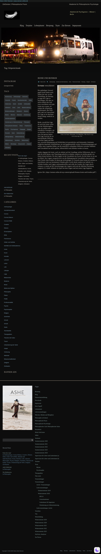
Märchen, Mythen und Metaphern (44, 415)
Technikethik (7, 330)
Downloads (38, 400)
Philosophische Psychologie (42, 423)
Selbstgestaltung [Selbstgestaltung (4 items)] (9, 136)
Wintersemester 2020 (41, 522)
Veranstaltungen (39, 479)
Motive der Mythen (9, 288)
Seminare (37, 438)
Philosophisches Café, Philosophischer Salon (47, 426)
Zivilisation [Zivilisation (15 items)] (7, 147)
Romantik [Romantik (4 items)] (7, 133)
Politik (5, 299)
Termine (29, 25)
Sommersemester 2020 (41, 441)
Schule (6, 323)
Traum (6, 341)
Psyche (6, 306)
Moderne (6, 281)
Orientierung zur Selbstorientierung (49, 505)
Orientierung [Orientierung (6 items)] (27, 114)
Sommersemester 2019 (44, 490)
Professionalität (8, 302)
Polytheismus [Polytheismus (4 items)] (28, 125)
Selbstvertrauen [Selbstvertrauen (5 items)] (9, 140)
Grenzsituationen (44, 499)
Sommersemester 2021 (41, 444)
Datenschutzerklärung (41, 397)
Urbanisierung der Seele (11, 345)
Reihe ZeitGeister (40, 432)
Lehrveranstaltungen (40, 412)
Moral (5, 284)
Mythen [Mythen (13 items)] (7, 114)
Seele (5, 327)
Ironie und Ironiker (47, 78)
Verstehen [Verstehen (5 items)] (17, 140)
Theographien (8, 334)
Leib (5, 267)
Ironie (70, 81)
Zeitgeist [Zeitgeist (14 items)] (29, 144)
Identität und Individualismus (62, 81)
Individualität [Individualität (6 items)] (27, 103)
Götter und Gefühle (9, 242)
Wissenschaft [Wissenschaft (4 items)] (21, 144)
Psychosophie (8, 309)
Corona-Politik (8, 221)
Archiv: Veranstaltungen (43, 485)
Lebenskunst (39, 25)
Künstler (6, 256)
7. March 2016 (42, 81)
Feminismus (7, 238)
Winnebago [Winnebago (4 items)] (13, 144)
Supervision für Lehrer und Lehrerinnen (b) (47, 458)
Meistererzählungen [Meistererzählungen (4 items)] (10, 111)
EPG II (41, 496)
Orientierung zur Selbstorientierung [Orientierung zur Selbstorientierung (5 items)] (13, 122)
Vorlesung (83, 81)
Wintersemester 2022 (41, 528)
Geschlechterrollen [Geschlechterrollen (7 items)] (22, 100)
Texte (57, 25)
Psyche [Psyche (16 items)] (7, 129)
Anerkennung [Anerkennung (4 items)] (8, 96)
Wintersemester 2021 (41, 525)
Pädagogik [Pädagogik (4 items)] (22, 129)
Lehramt (6, 260)
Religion (6, 313)
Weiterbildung (39, 517)
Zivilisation (93, 81)
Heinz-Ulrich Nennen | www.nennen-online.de (14, 1)
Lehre (5, 263)
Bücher (38, 467)
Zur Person (66, 25)
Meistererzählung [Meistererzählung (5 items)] (26, 107)
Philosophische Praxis (41, 420)
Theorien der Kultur (76, 81)
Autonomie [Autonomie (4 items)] (25, 96)
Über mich (38, 476)
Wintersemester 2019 (41, 519)
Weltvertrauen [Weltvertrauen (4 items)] (25, 140)
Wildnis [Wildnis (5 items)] (7, 144)
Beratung (49, 25)
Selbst (36, 435)
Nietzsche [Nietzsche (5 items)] (19, 114)
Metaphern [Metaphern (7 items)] (19, 111)
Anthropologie (52, 81)
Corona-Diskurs (8, 217)
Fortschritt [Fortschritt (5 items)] (7, 100)
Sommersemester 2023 (41, 450)
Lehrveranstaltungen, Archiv (44, 508)
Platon (6, 295)
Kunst (5, 253)
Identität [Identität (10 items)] (20, 103)
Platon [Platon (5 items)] (21, 125)
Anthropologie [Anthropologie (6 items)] (17, 96)
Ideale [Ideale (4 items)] (14, 103)
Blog (22, 25)
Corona (6, 214)
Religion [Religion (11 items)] (29, 129)
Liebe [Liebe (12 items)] (18, 107)
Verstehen (37, 511)
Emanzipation (8, 231)
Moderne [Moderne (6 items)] (26, 111)
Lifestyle (6, 270)
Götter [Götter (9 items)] (30, 100)
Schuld (6, 320)
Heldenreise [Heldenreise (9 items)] (8, 103)
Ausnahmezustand (9, 210)
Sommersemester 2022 (41, 447)
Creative (6, 224)
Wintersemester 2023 (41, 531)
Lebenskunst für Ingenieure (47, 502)
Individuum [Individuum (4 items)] (7, 107)
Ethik (5, 235)
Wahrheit (6, 355)
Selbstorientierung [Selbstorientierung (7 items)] (19, 136)
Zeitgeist (88, 81)
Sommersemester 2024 (41, 453)
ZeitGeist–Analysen (40, 534)
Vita (36, 514)
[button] (97, 550)
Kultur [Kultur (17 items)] (13, 107)
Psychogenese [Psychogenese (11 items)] (14, 129)
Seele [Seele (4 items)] (13, 133)
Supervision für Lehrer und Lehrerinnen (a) (47, 455)
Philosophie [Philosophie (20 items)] (27, 122)
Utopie (6, 348)
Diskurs (6, 228)
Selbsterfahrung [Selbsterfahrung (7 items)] (20, 133)
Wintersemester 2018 (44, 493)
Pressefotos (38, 429)
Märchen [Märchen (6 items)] (13, 114)
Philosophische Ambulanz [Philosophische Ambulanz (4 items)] (11, 125)
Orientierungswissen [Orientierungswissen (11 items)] (10, 118)
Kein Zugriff (38, 406)
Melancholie (7, 277)
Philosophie (7, 291)
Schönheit (7, 316)
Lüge (5, 274)
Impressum (76, 25)
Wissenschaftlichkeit (10, 359)
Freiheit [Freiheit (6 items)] (14, 100)
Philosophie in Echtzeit (41, 418)
